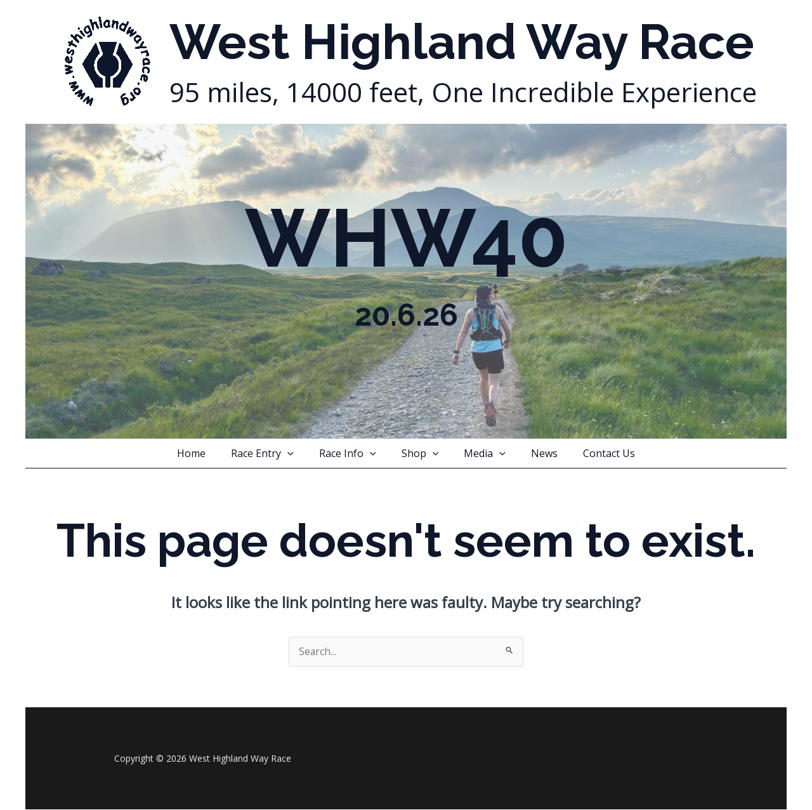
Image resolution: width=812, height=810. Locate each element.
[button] (297, 453)
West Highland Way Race (461, 41)
